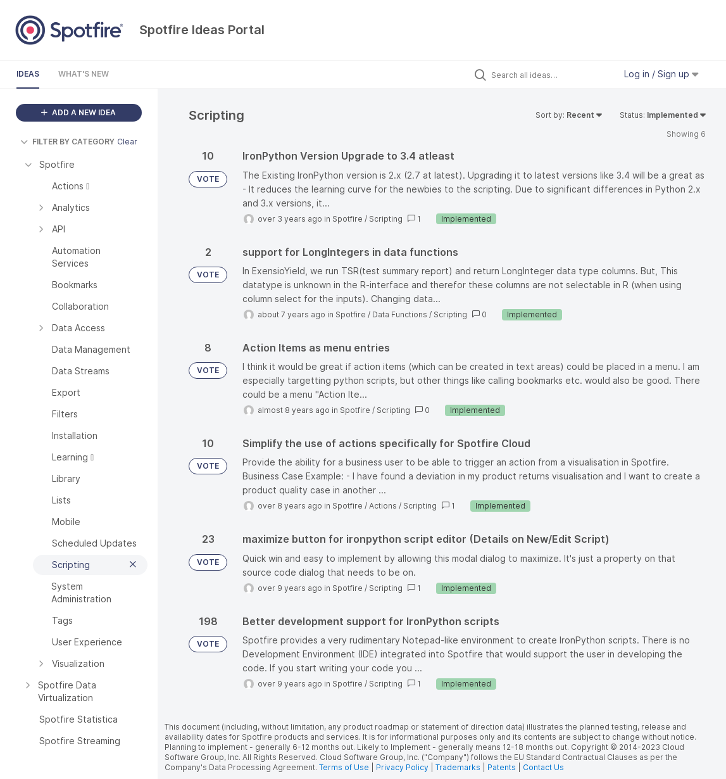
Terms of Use (344, 767)
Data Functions (399, 314)
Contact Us (543, 767)
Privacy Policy (402, 767)
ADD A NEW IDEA (78, 112)
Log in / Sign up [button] (661, 73)
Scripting (386, 219)
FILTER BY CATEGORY (67, 141)
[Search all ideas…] (550, 74)
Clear (127, 141)
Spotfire (347, 219)
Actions (383, 505)
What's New (83, 74)
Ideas (27, 74)
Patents (501, 767)
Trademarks (458, 767)
